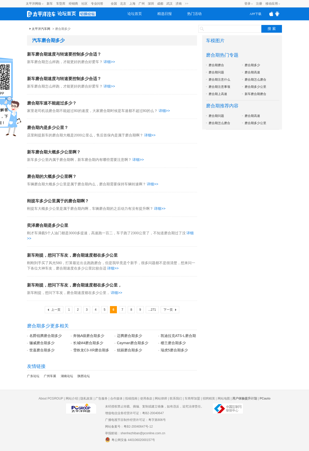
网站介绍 (72, 398)
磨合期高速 (252, 72)
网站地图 (224, 398)
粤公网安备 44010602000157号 (130, 439)
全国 (114, 3)
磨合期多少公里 (255, 87)
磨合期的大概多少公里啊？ (51, 176)
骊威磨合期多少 (42, 343)
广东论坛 (33, 376)
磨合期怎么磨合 (255, 79)
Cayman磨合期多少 (132, 343)
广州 (142, 3)
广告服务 (101, 398)
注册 (259, 3)
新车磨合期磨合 (255, 94)
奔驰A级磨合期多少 (88, 336)
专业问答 (97, 3)
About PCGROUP (51, 398)
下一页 (168, 309)
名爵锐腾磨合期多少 (45, 336)
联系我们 (176, 398)
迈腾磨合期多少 (129, 336)
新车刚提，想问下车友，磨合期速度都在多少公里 (72, 255)
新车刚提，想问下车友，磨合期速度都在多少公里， (74, 285)
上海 (132, 3)
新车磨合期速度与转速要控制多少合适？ (64, 54)
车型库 (60, 3)
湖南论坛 (67, 376)
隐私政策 (86, 398)
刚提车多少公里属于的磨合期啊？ (58, 201)
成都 (160, 3)
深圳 (151, 3)
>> (186, 3)
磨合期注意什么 (219, 79)
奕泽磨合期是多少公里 (47, 225)
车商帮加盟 (192, 398)
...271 (152, 309)
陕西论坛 (84, 376)
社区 (84, 3)
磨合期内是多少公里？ (47, 127)
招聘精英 (209, 398)
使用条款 (146, 398)
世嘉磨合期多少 (42, 350)
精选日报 (164, 14)
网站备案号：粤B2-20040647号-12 (129, 426)
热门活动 (194, 14)
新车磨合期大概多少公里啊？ (54, 152)
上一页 (56, 309)
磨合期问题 (216, 72)
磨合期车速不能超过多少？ (51, 103)
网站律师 (161, 398)
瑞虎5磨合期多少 (174, 350)
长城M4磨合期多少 (88, 343)
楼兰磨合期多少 (173, 343)
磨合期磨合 (216, 65)
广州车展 (50, 376)
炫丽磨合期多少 (129, 350)
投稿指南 (131, 398)
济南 (179, 3)
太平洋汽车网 (41, 29)
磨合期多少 (252, 65)
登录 (247, 3)
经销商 (73, 3)
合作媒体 (116, 398)
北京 (123, 3)
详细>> (109, 62)
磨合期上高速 (218, 94)
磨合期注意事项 (219, 87)
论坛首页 (66, 13)
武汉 (169, 3)
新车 (50, 3)
